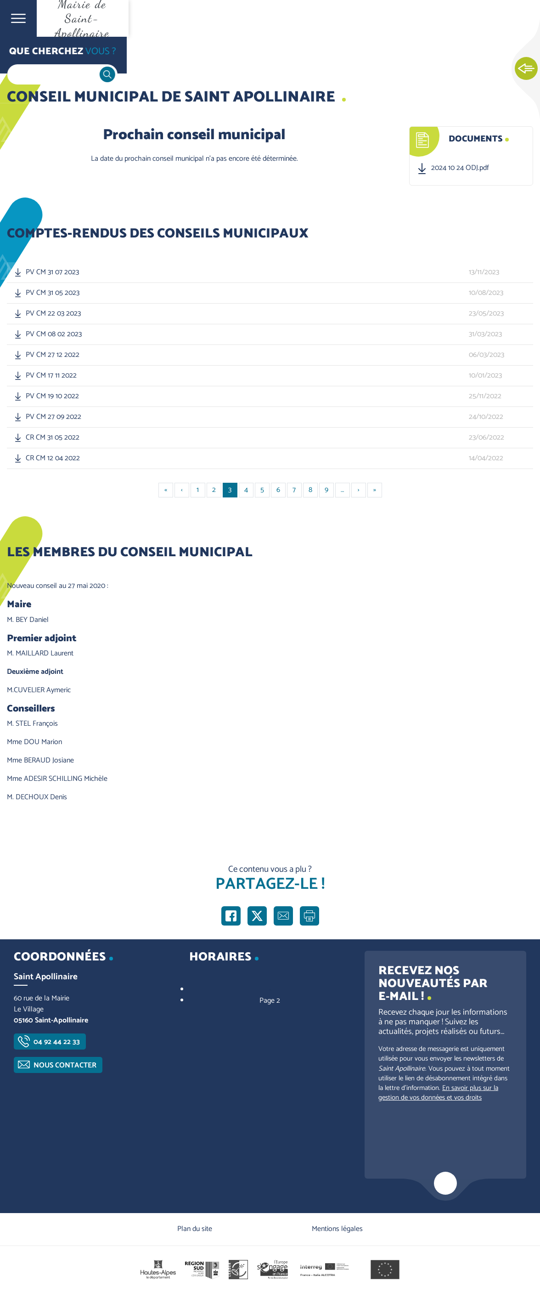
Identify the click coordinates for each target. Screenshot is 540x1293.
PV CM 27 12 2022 (52, 355)
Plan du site (194, 1229)
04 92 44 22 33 (57, 1042)
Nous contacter (65, 1065)
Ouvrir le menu (18, 18)
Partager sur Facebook (231, 916)
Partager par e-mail (283, 916)
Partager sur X (257, 916)
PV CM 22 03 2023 (53, 313)
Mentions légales (337, 1229)
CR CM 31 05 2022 (52, 437)
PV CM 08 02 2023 (54, 334)
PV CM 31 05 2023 (52, 293)
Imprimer (309, 916)
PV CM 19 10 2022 (52, 396)
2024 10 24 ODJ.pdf (460, 168)
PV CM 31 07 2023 (52, 272)
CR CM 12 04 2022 (53, 458)
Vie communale (71, 56)
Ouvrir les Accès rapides (526, 69)
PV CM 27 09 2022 (53, 417)
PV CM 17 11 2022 (51, 375)
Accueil (26, 56)
